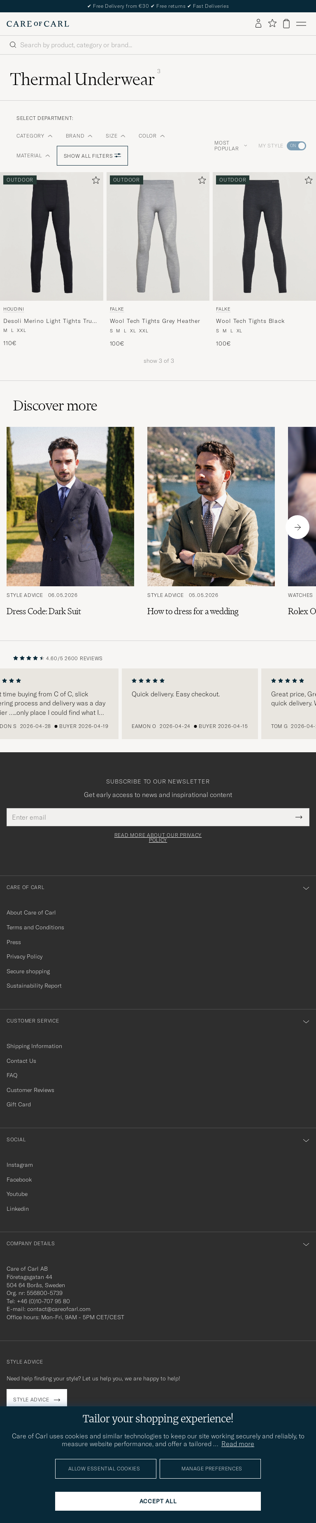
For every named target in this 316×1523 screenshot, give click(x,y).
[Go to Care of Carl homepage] (38, 24)
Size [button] (115, 136)
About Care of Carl (31, 912)
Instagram (20, 1164)
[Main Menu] (301, 23)
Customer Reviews (30, 1090)
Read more (237, 1443)
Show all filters (92, 156)
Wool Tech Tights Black (250, 321)
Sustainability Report (34, 985)
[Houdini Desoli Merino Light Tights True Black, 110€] (51, 260)
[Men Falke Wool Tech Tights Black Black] (264, 236)
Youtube (17, 1194)
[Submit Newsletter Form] (299, 817)
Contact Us (21, 1060)
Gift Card (19, 1104)
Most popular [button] (230, 146)
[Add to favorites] (94, 181)
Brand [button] (79, 136)
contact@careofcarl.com (59, 1309)
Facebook (19, 1179)
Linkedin (18, 1208)
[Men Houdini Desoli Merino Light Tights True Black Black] (51, 236)
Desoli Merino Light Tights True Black (49, 321)
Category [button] (34, 136)
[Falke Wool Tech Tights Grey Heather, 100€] (158, 260)
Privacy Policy (24, 956)
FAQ (12, 1075)
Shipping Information (34, 1046)
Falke (117, 309)
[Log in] (258, 24)
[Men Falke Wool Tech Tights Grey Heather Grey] (158, 236)
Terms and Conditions (35, 927)
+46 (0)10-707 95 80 (43, 1301)
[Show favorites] (272, 23)
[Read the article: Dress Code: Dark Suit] (70, 527)
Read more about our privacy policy (158, 838)
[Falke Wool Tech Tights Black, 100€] (264, 260)
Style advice (31, 1399)
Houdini (13, 309)
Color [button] (152, 136)
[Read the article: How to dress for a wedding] (211, 527)
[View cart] (286, 24)
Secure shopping (28, 971)
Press (14, 942)
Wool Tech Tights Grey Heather (155, 321)
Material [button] (33, 155)
